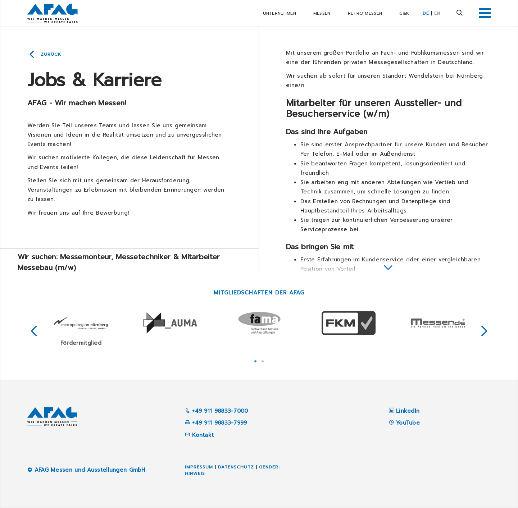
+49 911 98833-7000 (216, 411)
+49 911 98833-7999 (216, 423)
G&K (404, 13)
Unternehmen (279, 13)
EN (437, 13)
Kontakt (199, 435)
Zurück (51, 54)
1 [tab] (255, 360)
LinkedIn (407, 411)
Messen (322, 13)
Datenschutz (236, 467)
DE (426, 13)
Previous (34, 331)
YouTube (408, 423)
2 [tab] (262, 360)
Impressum (199, 467)
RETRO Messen (365, 13)
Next (484, 331)
